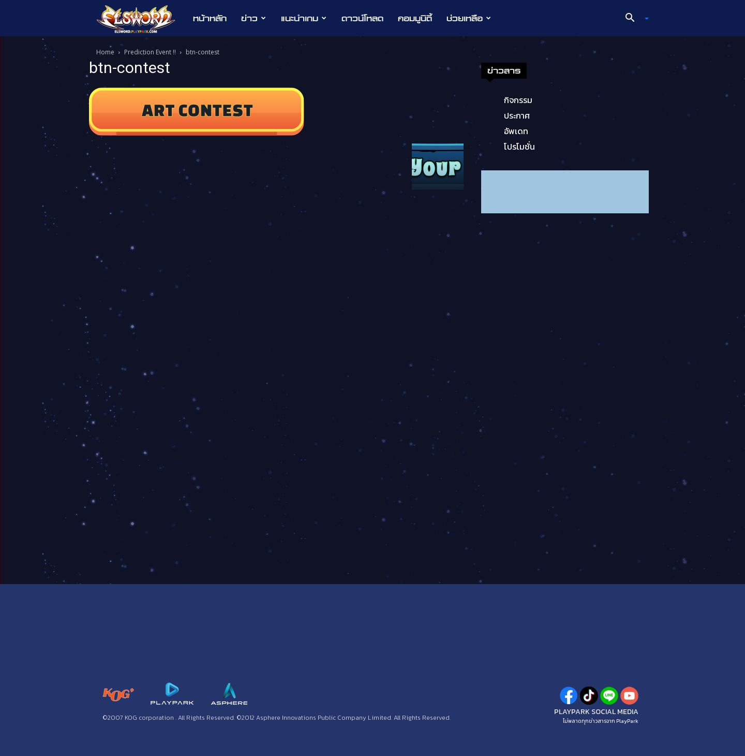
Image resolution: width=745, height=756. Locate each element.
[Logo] (141, 18)
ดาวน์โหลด (362, 18)
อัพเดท (516, 131)
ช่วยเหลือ (468, 18)
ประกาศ (517, 115)
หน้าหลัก (210, 18)
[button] (633, 18)
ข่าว (253, 18)
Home (105, 52)
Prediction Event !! (150, 52)
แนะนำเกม (303, 18)
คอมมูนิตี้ (415, 18)
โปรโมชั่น (519, 146)
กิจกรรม (518, 100)
